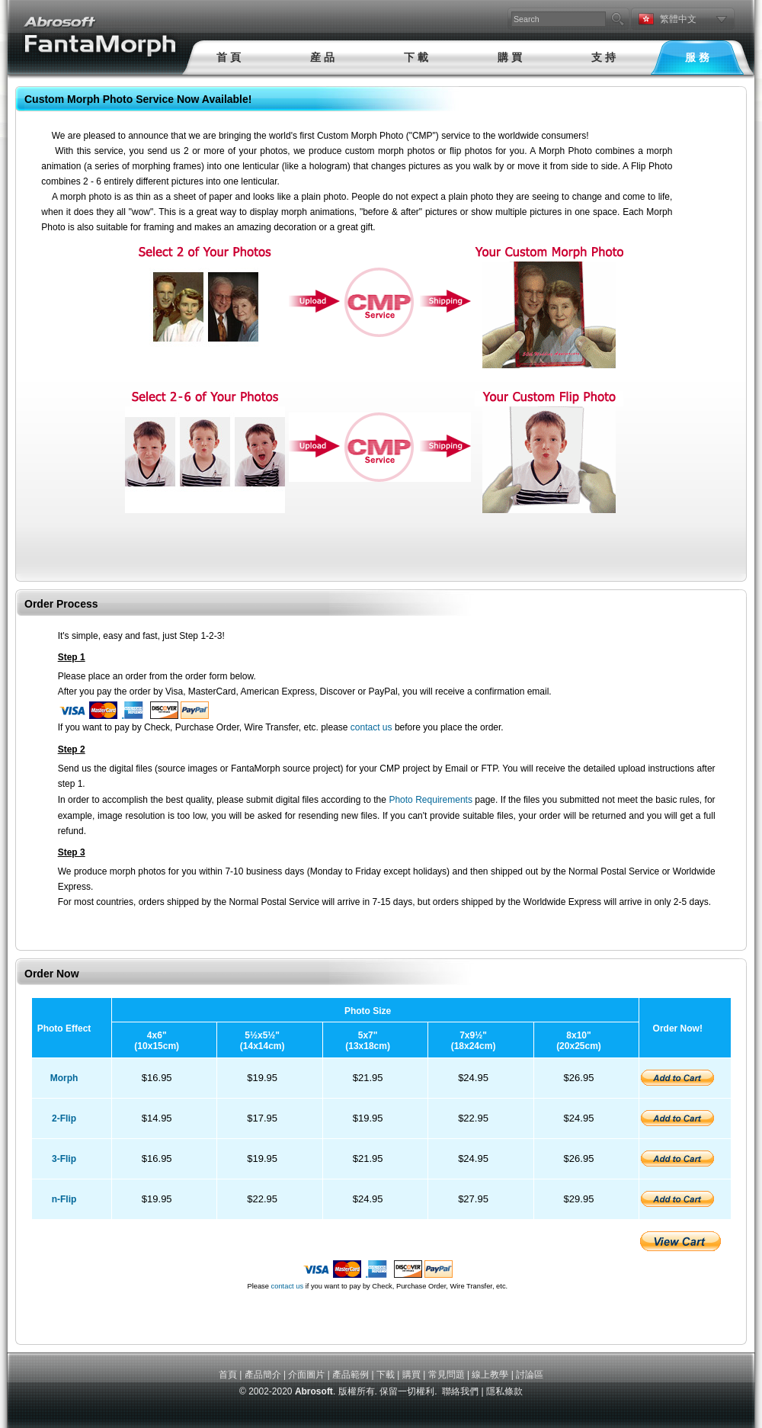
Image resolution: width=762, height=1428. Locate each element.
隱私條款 (504, 1391)
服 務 (697, 57)
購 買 (510, 57)
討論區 (529, 1374)
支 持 (603, 57)
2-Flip (64, 1118)
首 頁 (228, 57)
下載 (385, 1374)
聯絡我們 (460, 1391)
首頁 (228, 1374)
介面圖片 (306, 1374)
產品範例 (350, 1374)
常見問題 (446, 1374)
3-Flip (64, 1159)
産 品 (322, 57)
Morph (64, 1078)
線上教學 (490, 1374)
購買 (411, 1374)
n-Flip (64, 1199)
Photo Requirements (430, 799)
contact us (371, 727)
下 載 (416, 57)
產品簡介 (263, 1374)
